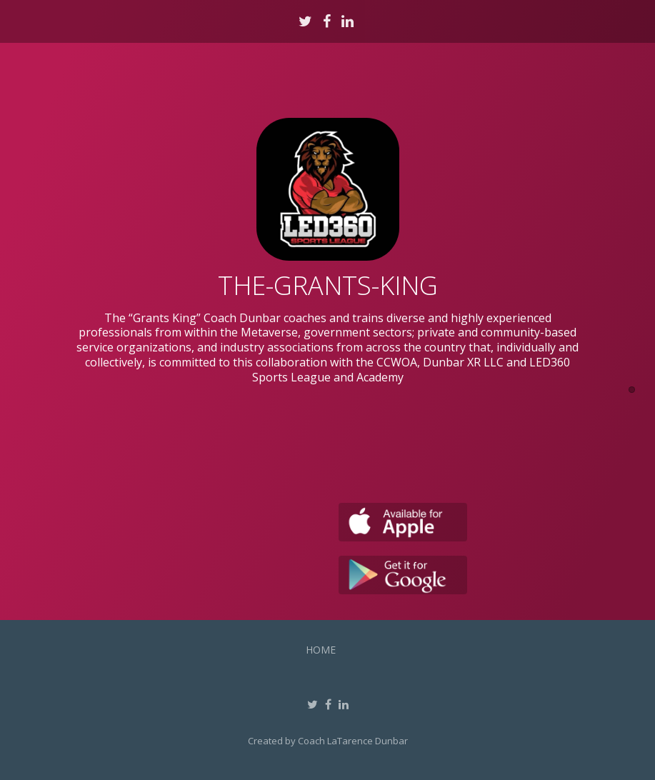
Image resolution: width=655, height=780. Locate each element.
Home (321, 649)
